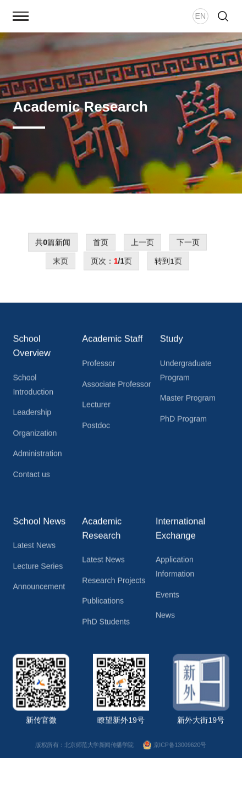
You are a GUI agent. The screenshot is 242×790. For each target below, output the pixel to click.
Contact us (31, 477)
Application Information (175, 569)
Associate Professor (116, 386)
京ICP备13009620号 (175, 747)
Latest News (34, 548)
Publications (103, 603)
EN (200, 16)
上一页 (142, 245)
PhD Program (183, 421)
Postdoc (96, 428)
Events (167, 597)
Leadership (32, 415)
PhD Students (106, 624)
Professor (98, 366)
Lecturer (96, 407)
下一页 (188, 245)
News (165, 618)
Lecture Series (38, 569)
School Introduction (33, 387)
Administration (37, 456)
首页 (100, 245)
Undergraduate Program (186, 373)
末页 (60, 263)
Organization (35, 436)
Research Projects (113, 583)
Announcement (39, 589)
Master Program (188, 400)
